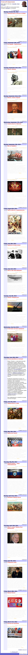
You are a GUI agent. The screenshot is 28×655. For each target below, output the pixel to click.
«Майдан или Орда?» (12, 394)
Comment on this (24, 41)
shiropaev (8, 8)
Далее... (8, 39)
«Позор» (9, 374)
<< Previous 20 (15, 10)
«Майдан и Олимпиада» (17, 373)
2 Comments (20, 650)
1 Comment (20, 41)
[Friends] (3, 5)
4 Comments (20, 590)
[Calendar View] (16, 4)
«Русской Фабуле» (18, 369)
